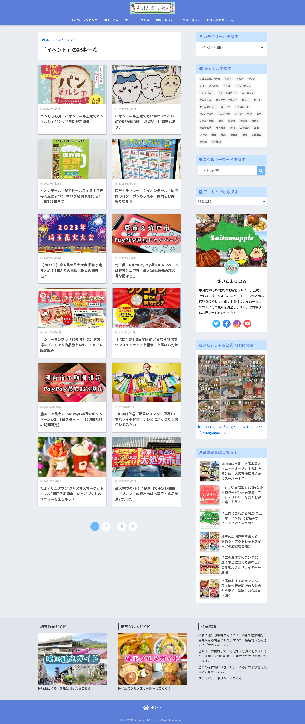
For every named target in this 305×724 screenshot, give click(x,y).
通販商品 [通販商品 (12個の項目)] (256, 134)
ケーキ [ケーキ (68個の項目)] (257, 99)
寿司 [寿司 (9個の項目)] (232, 127)
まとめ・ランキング (84, 20)
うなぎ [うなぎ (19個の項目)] (240, 78)
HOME (152, 707)
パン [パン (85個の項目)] (249, 113)
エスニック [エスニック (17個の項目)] (248, 92)
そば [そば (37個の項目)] (202, 85)
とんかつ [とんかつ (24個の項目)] (213, 85)
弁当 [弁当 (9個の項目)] (256, 127)
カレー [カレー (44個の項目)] (245, 99)
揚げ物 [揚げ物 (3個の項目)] (203, 134)
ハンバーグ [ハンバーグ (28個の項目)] (224, 113)
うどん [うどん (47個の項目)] (228, 78)
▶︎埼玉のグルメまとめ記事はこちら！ (144, 688)
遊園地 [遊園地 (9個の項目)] (203, 141)
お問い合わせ (215, 20)
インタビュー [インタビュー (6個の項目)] (207, 92)
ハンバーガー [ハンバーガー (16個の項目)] (207, 113)
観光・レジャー (166, 20)
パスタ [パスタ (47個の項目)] (238, 113)
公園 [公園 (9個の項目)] (220, 120)
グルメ (144, 20)
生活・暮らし (191, 20)
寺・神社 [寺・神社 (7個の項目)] (220, 127)
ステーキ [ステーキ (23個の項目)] (225, 106)
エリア (129, 20)
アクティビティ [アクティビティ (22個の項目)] (243, 85)
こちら (237, 678)
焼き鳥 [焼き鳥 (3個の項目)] (234, 134)
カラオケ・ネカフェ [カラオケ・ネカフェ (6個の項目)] (226, 99)
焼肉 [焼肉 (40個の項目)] (244, 134)
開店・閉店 (111, 20)
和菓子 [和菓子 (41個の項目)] (255, 120)
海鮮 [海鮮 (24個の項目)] (213, 134)
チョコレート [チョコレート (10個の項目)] (242, 106)
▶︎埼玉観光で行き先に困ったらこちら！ (66, 688)
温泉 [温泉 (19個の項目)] (223, 134)
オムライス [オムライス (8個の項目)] (205, 99)
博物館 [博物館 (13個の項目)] (243, 120)
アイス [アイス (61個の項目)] (226, 85)
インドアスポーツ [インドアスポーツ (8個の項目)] (227, 92)
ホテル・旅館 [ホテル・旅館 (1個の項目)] (207, 120)
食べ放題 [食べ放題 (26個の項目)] (216, 141)
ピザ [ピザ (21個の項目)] (259, 113)
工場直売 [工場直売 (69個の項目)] (244, 127)
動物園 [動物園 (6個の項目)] (231, 120)
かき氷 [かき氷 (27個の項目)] (251, 78)
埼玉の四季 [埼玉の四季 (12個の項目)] (205, 127)
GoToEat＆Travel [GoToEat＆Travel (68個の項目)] (210, 78)
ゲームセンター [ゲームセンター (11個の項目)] (208, 106)
